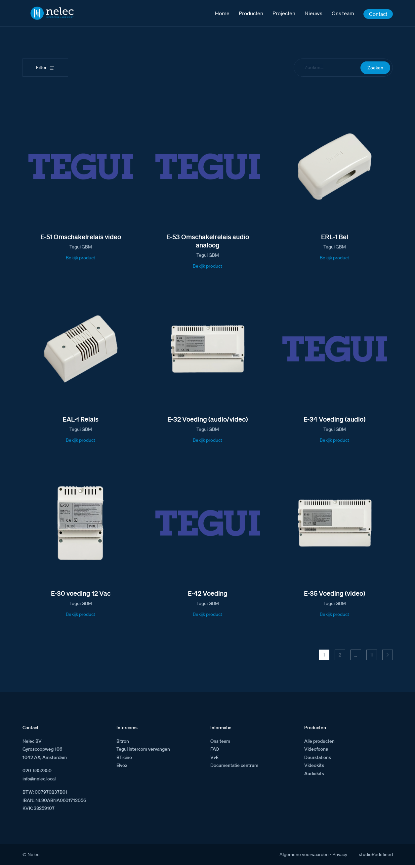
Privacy (339, 854)
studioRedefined (376, 854)
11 (371, 655)
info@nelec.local (39, 779)
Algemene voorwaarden (304, 854)
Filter (41, 67)
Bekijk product (80, 258)
